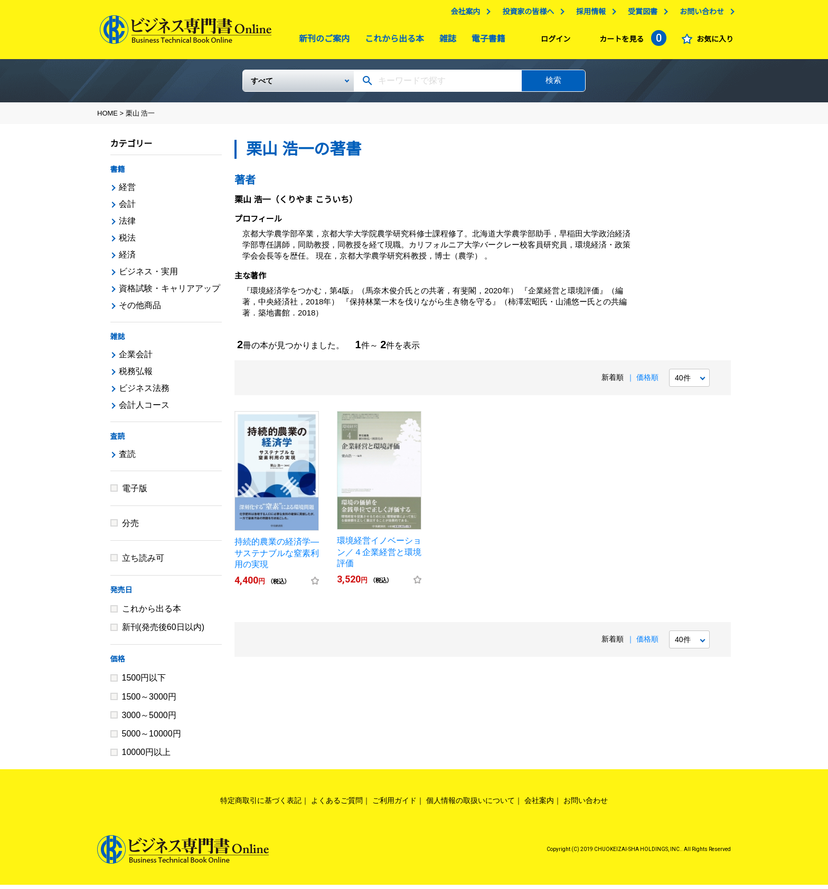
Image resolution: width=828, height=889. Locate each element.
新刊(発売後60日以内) (163, 631)
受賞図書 (640, 14)
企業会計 (136, 358)
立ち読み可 (143, 562)
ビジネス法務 (144, 392)
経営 (127, 191)
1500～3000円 (149, 700)
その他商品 (140, 309)
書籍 (117, 173)
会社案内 (462, 14)
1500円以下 (144, 681)
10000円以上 (146, 756)
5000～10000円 (151, 737)
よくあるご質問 (337, 804)
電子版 (134, 492)
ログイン (553, 41)
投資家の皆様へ (525, 14)
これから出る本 (391, 41)
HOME (107, 117)
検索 (553, 84)
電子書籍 (486, 41)
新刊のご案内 (321, 41)
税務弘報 (136, 375)
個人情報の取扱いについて (470, 804)
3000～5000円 (149, 719)
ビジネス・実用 (148, 275)
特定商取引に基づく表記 (261, 804)
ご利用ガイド (394, 804)
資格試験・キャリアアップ (169, 292)
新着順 (612, 381)
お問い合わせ (699, 14)
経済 (127, 258)
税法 (127, 241)
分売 (130, 527)
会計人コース (144, 409)
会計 (127, 208)
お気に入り (712, 41)
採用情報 (588, 14)
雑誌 (445, 41)
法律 (127, 225)
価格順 (647, 381)
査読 (117, 440)
